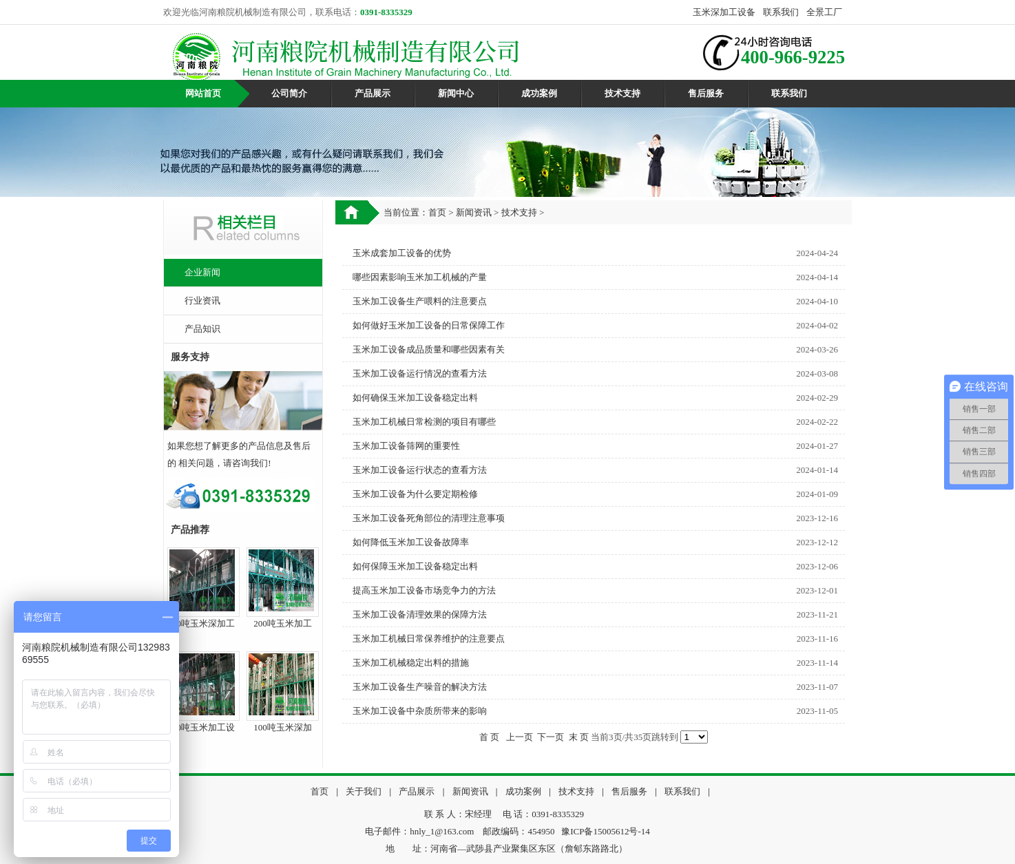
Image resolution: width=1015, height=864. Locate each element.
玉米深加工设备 (724, 12)
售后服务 (706, 93)
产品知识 (202, 329)
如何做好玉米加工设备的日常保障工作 (429, 325)
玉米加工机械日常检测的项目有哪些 (424, 422)
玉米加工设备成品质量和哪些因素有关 (429, 349)
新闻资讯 (474, 212)
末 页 (579, 737)
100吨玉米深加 (282, 727)
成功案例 (539, 93)
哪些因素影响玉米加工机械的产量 (420, 277)
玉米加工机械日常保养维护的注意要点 (429, 638)
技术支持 (622, 93)
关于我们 (363, 791)
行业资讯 (202, 300)
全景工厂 (824, 12)
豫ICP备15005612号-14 (605, 831)
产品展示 (372, 93)
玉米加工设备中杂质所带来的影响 (420, 711)
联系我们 (781, 12)
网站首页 (203, 93)
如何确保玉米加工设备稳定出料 (415, 397)
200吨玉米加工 (282, 623)
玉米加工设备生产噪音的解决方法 (420, 687)
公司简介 (289, 93)
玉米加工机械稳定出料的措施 (411, 662)
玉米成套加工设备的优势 (402, 253)
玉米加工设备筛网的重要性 (406, 446)
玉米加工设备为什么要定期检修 (415, 494)
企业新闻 (202, 272)
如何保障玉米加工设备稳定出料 (415, 566)
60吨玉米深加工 (203, 623)
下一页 (550, 737)
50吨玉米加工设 (203, 727)
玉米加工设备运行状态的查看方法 (420, 470)
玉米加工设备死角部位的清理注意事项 (429, 518)
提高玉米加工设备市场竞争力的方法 (424, 590)
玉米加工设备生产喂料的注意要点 (420, 301)
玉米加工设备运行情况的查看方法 (420, 373)
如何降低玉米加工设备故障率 (411, 542)
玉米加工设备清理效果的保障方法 (420, 614)
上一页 (519, 737)
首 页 (489, 737)
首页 (437, 212)
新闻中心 (456, 93)
